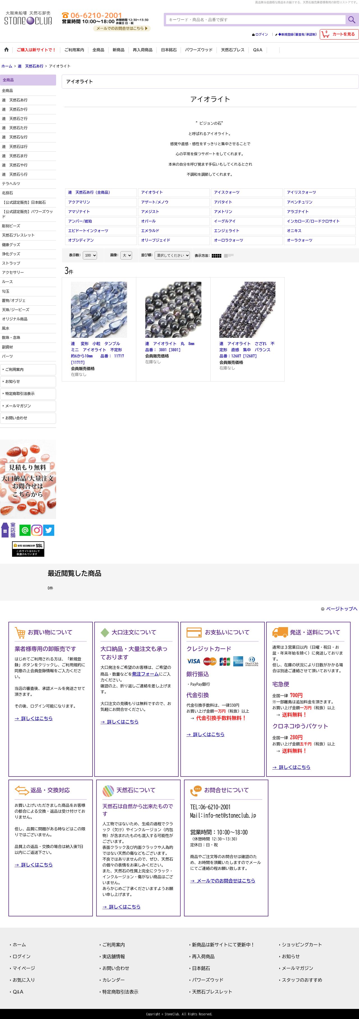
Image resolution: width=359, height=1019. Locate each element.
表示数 (75, 254)
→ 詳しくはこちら (34, 718)
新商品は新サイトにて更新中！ (223, 944)
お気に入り (24, 979)
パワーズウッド (208, 979)
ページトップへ (342, 608)
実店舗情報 (113, 956)
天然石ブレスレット (212, 991)
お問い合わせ (16, 417)
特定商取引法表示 (19, 393)
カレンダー (113, 979)
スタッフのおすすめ (302, 979)
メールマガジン (18, 405)
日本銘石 (201, 967)
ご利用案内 (14, 369)
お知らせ (12, 381)
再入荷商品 (203, 956)
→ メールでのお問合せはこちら (222, 880)
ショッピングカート (302, 944)
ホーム (19, 944)
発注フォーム (145, 673)
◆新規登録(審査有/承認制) (297, 34)
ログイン (262, 34)
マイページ (24, 967)
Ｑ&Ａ (18, 991)
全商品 (7, 90)
